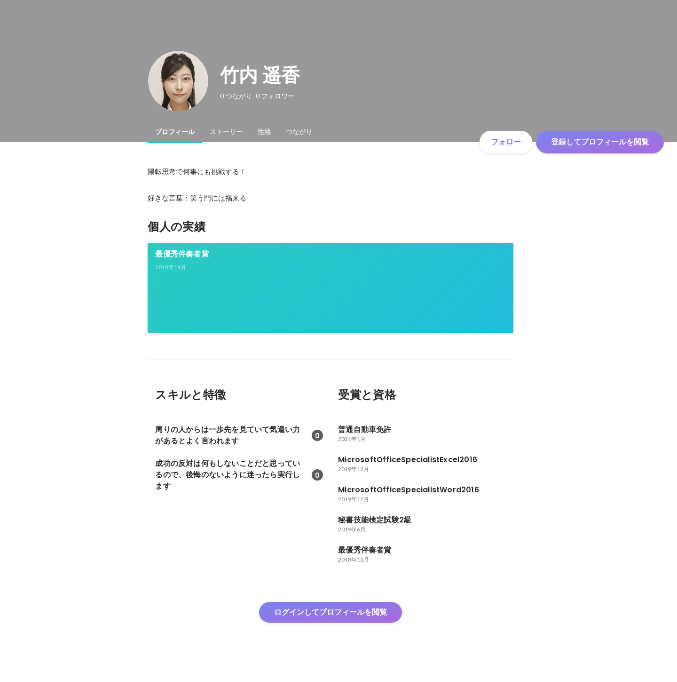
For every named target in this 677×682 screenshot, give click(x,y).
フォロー (506, 141)
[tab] (175, 131)
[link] (330, 288)
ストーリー (226, 131)
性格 (264, 131)
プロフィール (175, 131)
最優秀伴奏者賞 (181, 254)
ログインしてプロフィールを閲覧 (330, 612)
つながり (299, 131)
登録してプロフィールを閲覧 (600, 141)
